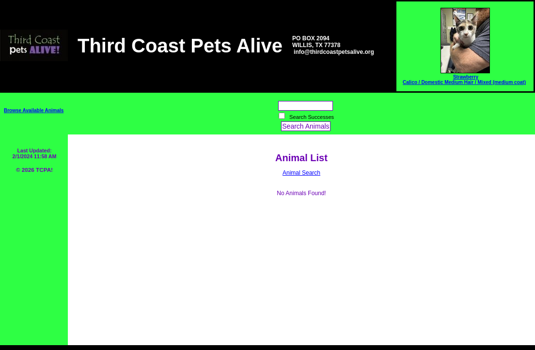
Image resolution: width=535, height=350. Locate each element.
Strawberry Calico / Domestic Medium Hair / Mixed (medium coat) (464, 79)
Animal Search (301, 172)
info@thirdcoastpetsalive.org (334, 52)
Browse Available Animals (33, 110)
